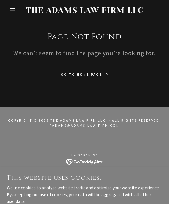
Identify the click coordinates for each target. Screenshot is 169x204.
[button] (11, 10)
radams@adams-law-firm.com (85, 125)
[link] (84, 10)
